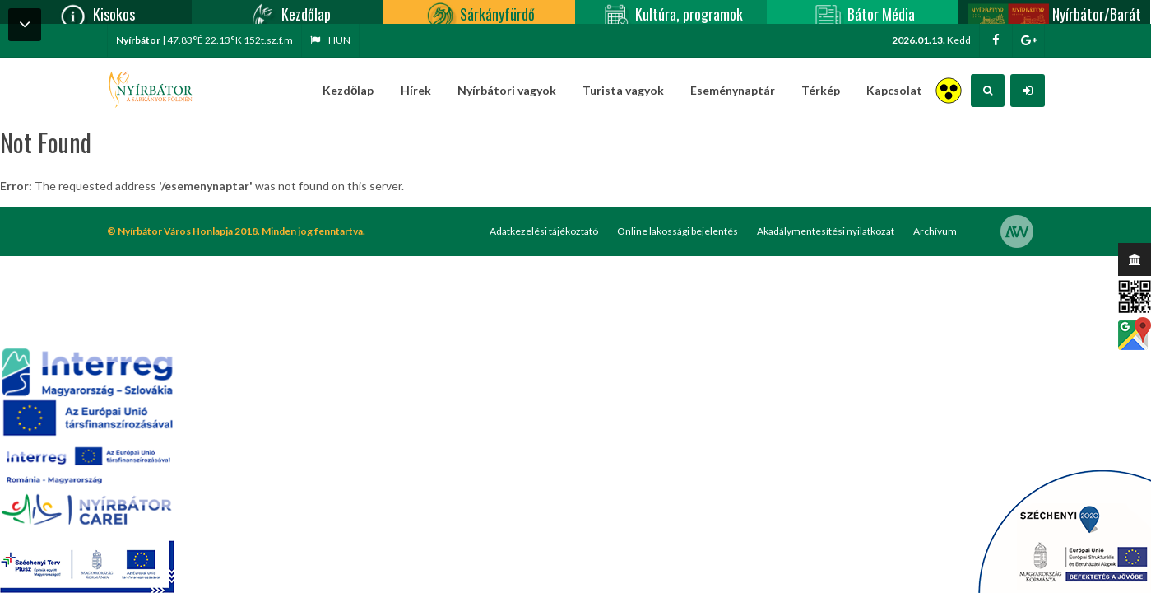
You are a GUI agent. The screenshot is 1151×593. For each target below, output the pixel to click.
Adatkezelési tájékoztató (544, 231)
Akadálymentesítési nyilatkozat (825, 231)
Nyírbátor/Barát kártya (1054, 12)
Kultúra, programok (671, 12)
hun (330, 40)
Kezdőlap (288, 12)
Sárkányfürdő (479, 12)
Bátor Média (863, 12)
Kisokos (96, 12)
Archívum (935, 231)
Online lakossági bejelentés (677, 231)
